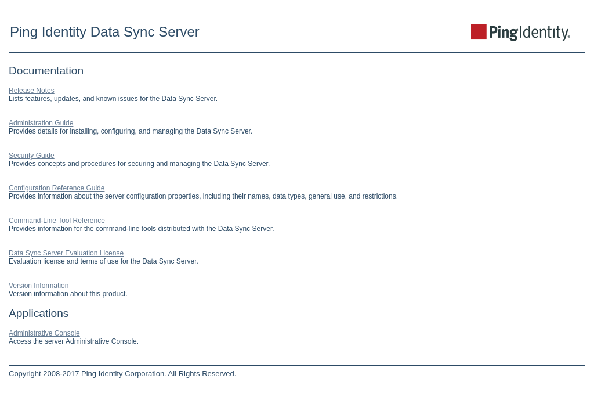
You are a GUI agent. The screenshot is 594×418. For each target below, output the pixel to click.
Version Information (38, 286)
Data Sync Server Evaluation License (66, 253)
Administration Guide (41, 123)
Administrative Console (44, 333)
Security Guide (32, 156)
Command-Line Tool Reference (57, 221)
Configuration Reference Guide (56, 188)
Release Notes (32, 91)
